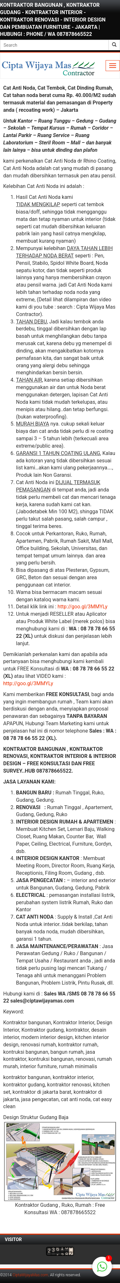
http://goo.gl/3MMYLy (83, 607)
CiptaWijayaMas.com (30, 1275)
